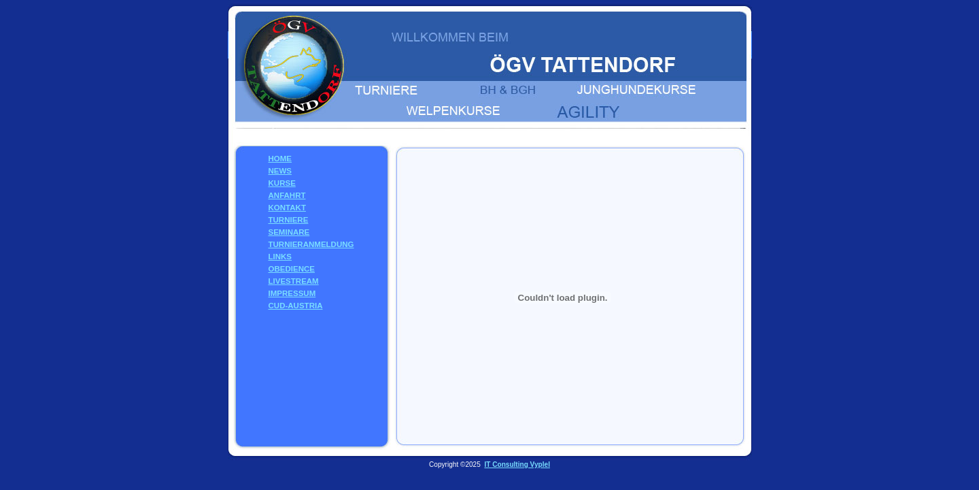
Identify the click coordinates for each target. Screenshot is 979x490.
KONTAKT (287, 207)
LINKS (280, 256)
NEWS (280, 171)
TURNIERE (289, 220)
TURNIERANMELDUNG (311, 244)
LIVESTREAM (294, 281)
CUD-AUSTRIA (296, 305)
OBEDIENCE (292, 269)
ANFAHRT (287, 195)
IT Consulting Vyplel (517, 464)
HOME (280, 158)
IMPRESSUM (292, 293)
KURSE (282, 183)
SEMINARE (289, 232)
